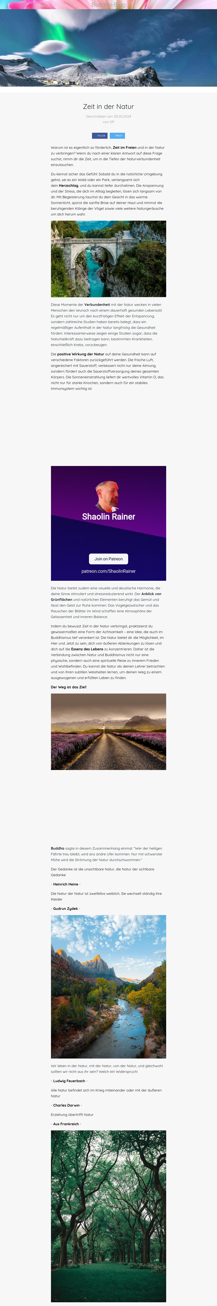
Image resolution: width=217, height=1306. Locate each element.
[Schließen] (5, 4)
